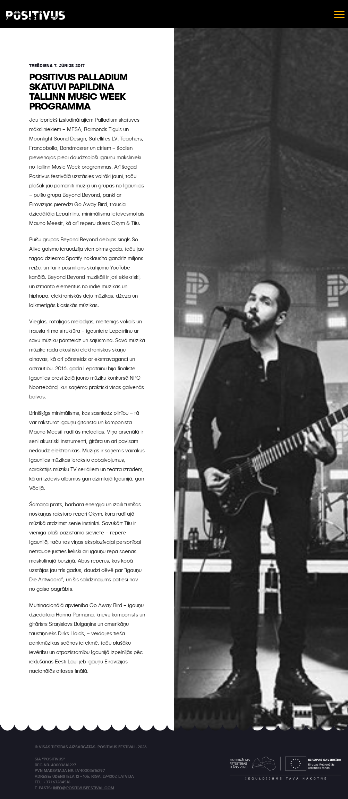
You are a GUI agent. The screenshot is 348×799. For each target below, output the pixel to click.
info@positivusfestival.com (83, 788)
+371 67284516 (57, 782)
